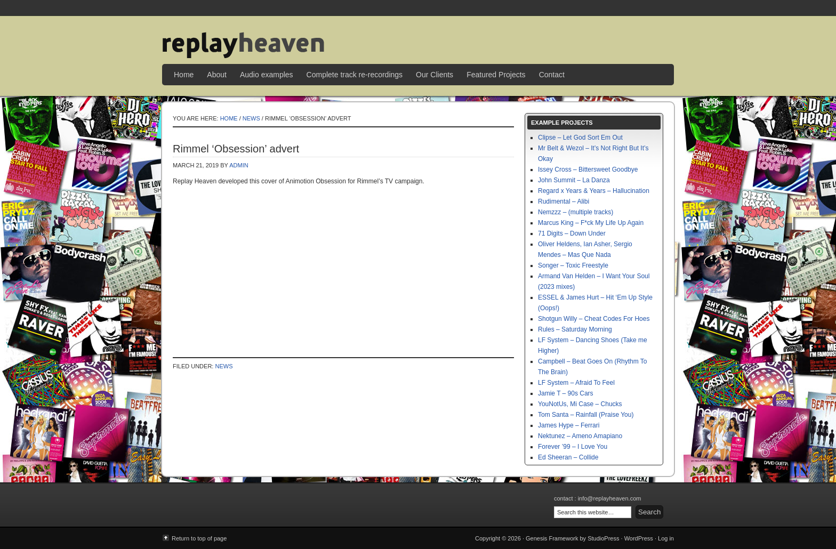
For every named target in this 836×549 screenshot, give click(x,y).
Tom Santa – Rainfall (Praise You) (585, 414)
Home (184, 74)
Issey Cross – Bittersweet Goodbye (588, 169)
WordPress (638, 538)
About (217, 74)
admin (238, 165)
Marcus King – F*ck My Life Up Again (591, 223)
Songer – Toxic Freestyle (573, 265)
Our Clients (434, 74)
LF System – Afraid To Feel (576, 382)
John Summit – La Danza (574, 180)
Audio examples (266, 74)
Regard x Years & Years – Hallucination (593, 191)
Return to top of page (199, 538)
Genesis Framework (552, 538)
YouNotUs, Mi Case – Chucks (580, 404)
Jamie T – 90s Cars (565, 393)
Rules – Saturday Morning (575, 329)
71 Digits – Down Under (572, 233)
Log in (666, 538)
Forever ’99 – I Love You (572, 446)
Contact (552, 74)
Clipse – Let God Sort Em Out (580, 137)
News (251, 118)
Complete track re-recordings (355, 74)
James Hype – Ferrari (568, 425)
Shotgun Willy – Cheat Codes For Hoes (593, 318)
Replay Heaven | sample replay (418, 37)
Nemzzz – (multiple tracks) (575, 212)
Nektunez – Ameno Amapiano (580, 436)
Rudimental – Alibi (563, 201)
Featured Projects (496, 74)
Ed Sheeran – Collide (568, 457)
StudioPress (603, 538)
